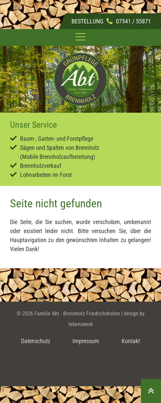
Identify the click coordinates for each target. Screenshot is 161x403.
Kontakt (131, 340)
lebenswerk (80, 324)
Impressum (85, 340)
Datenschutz (35, 340)
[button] (80, 37)
